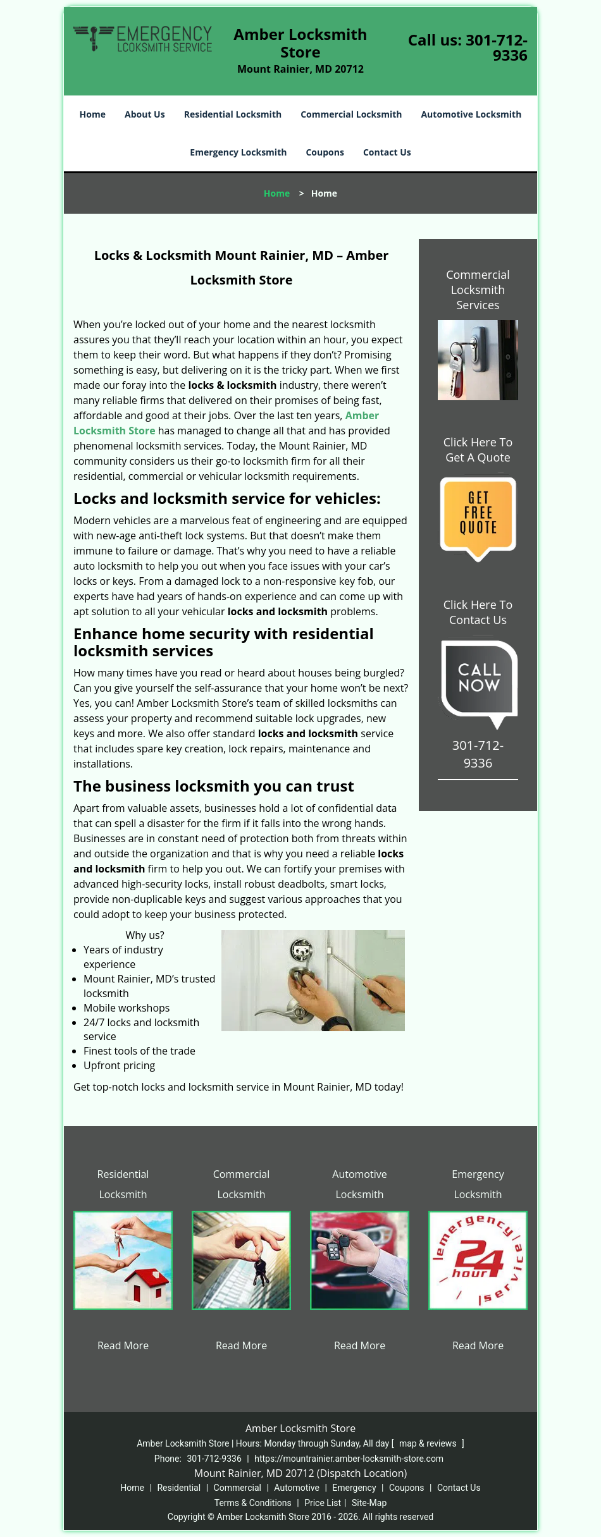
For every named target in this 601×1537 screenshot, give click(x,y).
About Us (145, 114)
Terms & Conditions (253, 1503)
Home (93, 114)
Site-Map (369, 1503)
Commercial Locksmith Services (478, 289)
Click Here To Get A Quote (477, 449)
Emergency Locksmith (238, 152)
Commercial (237, 1488)
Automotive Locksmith (471, 114)
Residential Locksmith (233, 114)
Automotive (296, 1488)
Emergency (354, 1488)
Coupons (325, 152)
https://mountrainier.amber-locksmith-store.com (348, 1459)
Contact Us (387, 152)
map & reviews (429, 1443)
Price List (322, 1503)
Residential (179, 1488)
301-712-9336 (497, 47)
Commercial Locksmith (351, 114)
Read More (123, 1345)
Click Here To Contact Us (477, 612)
